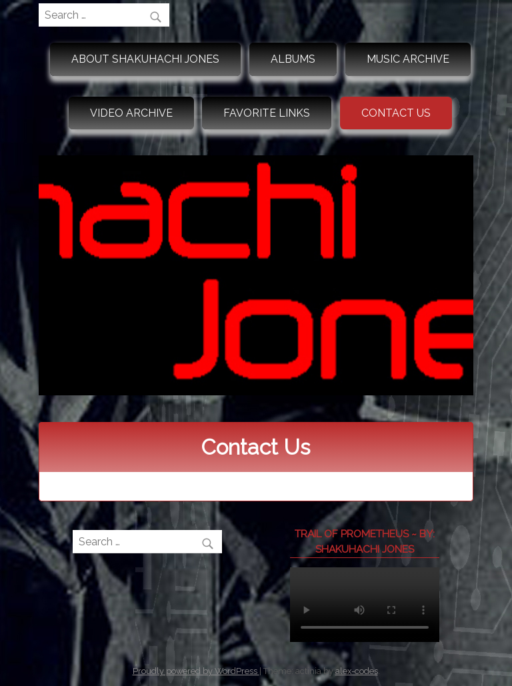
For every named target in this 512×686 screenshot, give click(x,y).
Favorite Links (266, 113)
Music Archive (408, 59)
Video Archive (131, 113)
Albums (293, 59)
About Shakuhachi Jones (145, 59)
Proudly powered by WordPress (196, 671)
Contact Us (396, 113)
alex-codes (356, 671)
